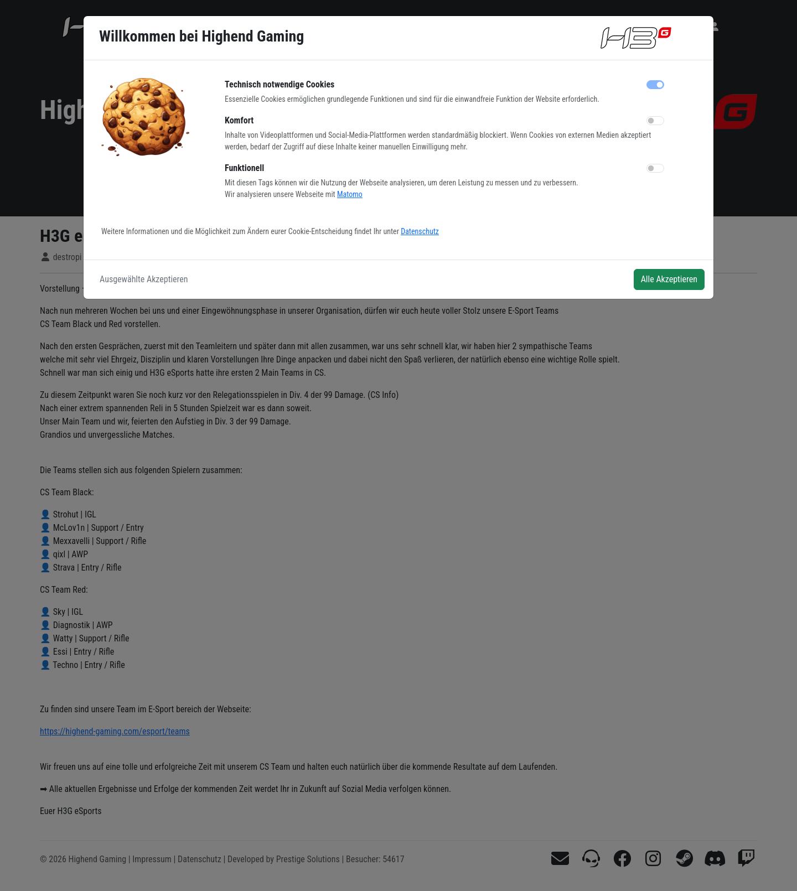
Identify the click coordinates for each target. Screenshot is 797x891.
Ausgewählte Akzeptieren (144, 279)
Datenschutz (420, 231)
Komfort (239, 120)
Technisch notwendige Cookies (279, 84)
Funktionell (244, 168)
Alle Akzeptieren (669, 279)
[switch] (655, 120)
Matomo (350, 194)
